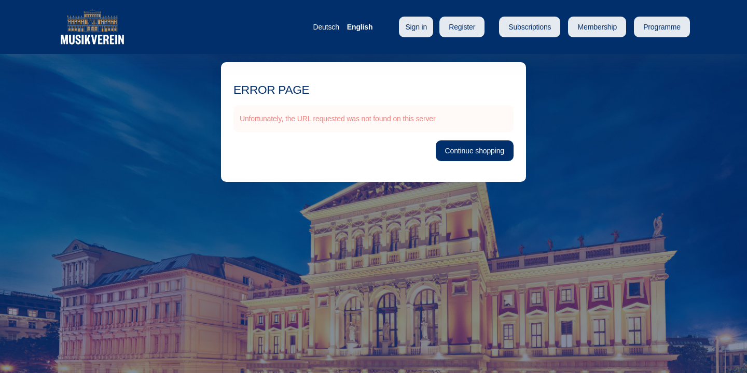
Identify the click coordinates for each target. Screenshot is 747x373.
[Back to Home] (161, 27)
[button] (529, 27)
